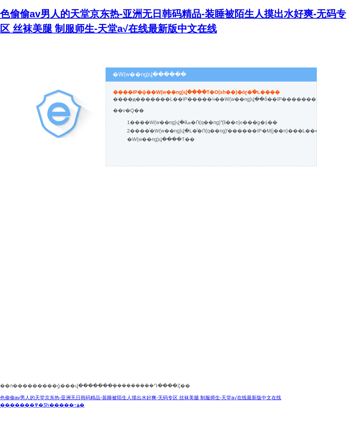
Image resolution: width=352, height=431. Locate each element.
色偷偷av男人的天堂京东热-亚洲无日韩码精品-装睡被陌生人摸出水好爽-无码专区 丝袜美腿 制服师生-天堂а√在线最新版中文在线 (140, 397)
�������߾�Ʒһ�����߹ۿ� (42, 405)
